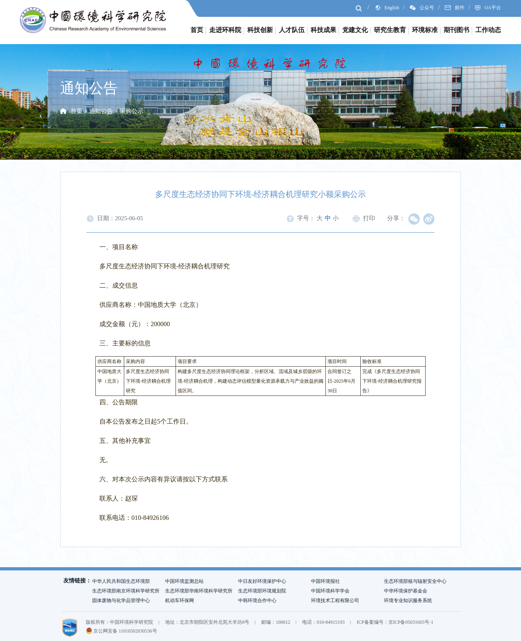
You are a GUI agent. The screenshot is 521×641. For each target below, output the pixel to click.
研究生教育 (390, 29)
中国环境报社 (325, 581)
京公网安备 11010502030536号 (121, 631)
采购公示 (131, 111)
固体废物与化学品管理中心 (121, 600)
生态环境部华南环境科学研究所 (198, 591)
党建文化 (355, 29)
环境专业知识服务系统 (408, 600)
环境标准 (425, 29)
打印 (364, 218)
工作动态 (488, 29)
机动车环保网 (179, 600)
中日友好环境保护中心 (262, 581)
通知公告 (101, 111)
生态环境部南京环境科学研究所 (126, 591)
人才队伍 (292, 29)
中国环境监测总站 (184, 581)
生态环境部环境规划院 (262, 591)
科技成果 (323, 29)
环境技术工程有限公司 (335, 600)
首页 (196, 29)
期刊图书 (456, 29)
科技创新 (260, 29)
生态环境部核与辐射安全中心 (415, 581)
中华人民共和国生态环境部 (121, 581)
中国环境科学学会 (330, 591)
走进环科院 (225, 29)
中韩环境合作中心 (257, 600)
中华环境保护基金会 (405, 591)
